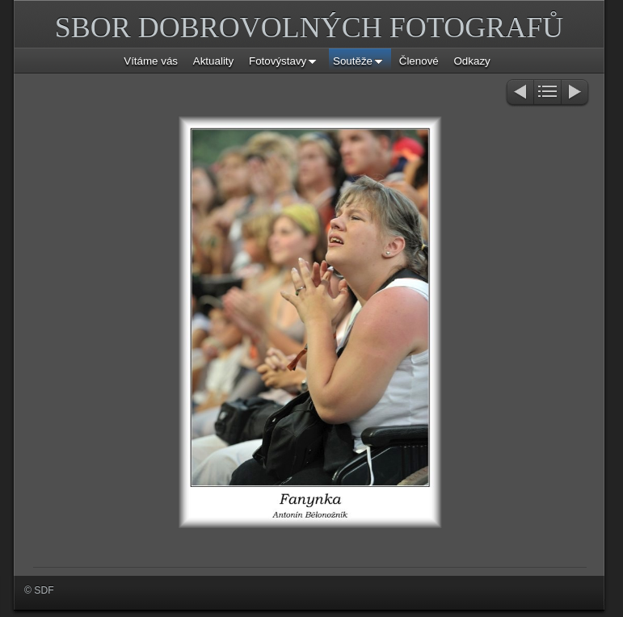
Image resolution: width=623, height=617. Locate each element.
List (547, 93)
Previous (519, 93)
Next (576, 93)
